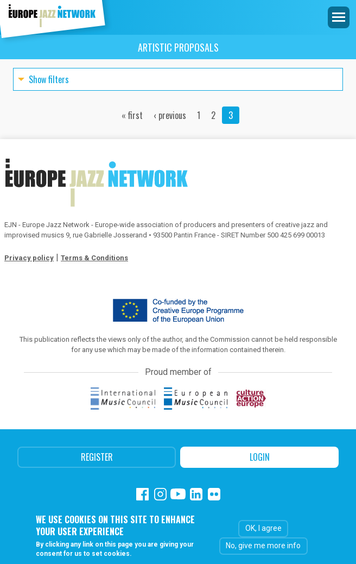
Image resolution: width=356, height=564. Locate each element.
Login (260, 456)
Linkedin (196, 494)
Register (97, 456)
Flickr (214, 494)
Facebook (142, 494)
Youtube (178, 494)
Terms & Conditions (94, 258)
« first (132, 115)
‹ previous (170, 115)
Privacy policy (29, 258)
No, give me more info (263, 545)
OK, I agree (263, 528)
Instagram (160, 494)
